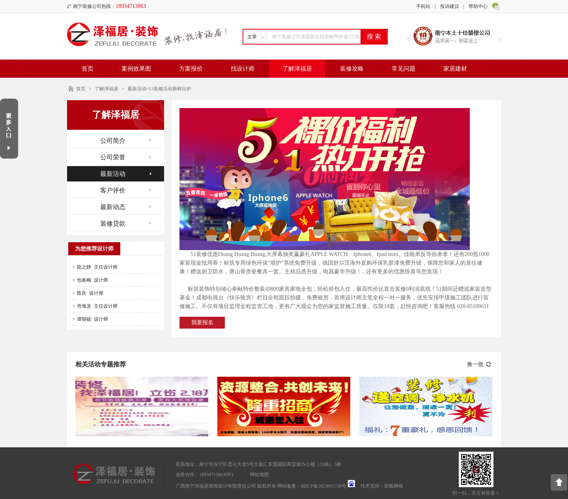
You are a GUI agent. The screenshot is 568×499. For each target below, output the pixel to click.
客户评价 (112, 190)
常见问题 (403, 68)
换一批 (475, 364)
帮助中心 (478, 6)
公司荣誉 (112, 157)
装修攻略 (352, 68)
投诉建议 (449, 6)
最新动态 (112, 207)
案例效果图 (136, 68)
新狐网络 (393, 486)
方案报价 (191, 68)
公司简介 (112, 140)
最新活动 (136, 89)
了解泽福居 (297, 68)
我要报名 (202, 322)
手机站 (423, 6)
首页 (87, 68)
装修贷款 (112, 223)
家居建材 (455, 68)
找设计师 (242, 68)
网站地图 (259, 474)
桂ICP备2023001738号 (323, 486)
